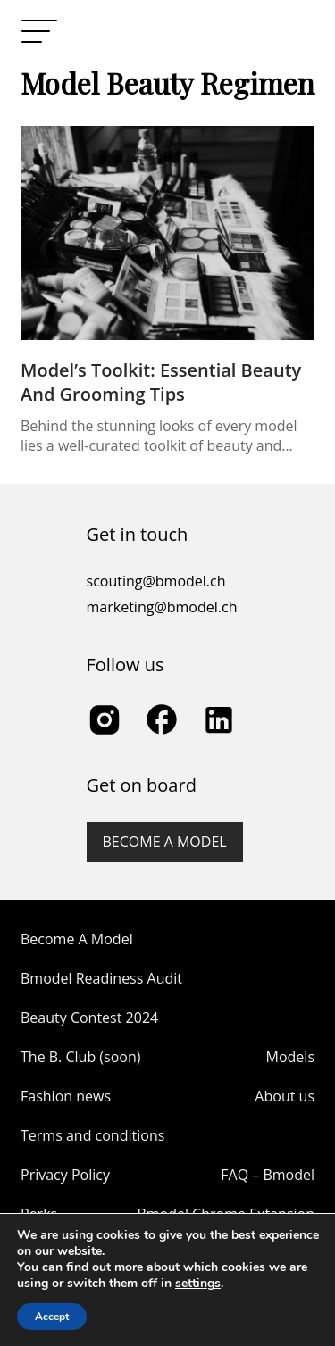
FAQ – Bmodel (267, 1174)
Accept (52, 1316)
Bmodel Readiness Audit (101, 978)
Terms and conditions (92, 1135)
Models (290, 1057)
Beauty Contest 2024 (89, 1017)
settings (198, 1283)
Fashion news (66, 1096)
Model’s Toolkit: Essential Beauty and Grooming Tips (161, 382)
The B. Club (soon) (80, 1057)
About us (284, 1096)
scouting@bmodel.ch (156, 581)
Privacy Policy (65, 1174)
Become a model (165, 842)
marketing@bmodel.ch (162, 607)
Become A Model (77, 939)
